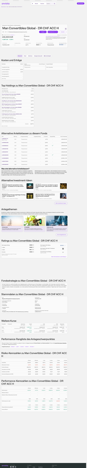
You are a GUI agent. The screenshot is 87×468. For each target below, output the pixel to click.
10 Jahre (32, 346)
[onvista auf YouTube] (13, 467)
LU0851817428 (5, 148)
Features (42, 3)
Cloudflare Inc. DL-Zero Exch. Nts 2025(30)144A (12, 100)
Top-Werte (40, 467)
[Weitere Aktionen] (66, 327)
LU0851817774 (5, 138)
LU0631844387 (5, 164)
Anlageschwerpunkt (38, 56)
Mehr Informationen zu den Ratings (59, 256)
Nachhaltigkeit (47, 56)
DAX (28, 467)
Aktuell (36, 3)
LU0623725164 (5, 161)
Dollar (34, 467)
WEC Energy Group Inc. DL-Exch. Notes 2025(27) (12, 104)
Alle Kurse (30, 56)
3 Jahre (22, 346)
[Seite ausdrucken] (66, 29)
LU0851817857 (5, 152)
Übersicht (20, 56)
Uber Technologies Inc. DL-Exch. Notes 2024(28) (11, 107)
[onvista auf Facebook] (11, 467)
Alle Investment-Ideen (61, 203)
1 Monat (13, 346)
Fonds (7, 6)
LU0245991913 (5, 145)
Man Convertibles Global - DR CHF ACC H (15, 6)
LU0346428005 (5, 158)
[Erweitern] (56, 32)
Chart (25, 56)
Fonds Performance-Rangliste (60, 343)
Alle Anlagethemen (61, 234)
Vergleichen (52, 32)
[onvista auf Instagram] (15, 467)
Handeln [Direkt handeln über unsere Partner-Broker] (63, 32)
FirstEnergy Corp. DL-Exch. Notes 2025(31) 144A (12, 114)
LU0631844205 (5, 155)
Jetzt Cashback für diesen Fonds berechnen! (52, 36)
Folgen (42, 32)
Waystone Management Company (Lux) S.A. (18, 32)
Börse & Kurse (3, 6)
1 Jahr (17, 346)
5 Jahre (27, 346)
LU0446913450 (5, 142)
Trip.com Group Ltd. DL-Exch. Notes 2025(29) (11, 94)
